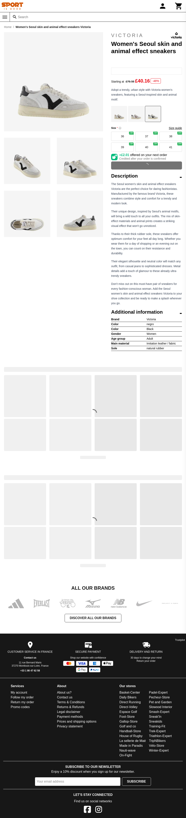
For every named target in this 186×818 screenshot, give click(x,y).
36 (127, 135)
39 (127, 146)
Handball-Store (130, 731)
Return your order (146, 661)
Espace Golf (128, 712)
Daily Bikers (127, 697)
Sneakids (155, 721)
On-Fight (125, 755)
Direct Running (130, 702)
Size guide (175, 128)
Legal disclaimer (68, 712)
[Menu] (5, 17)
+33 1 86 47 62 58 (30, 670)
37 (151, 135)
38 (175, 135)
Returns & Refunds (70, 707)
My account (19, 692)
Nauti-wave (127, 750)
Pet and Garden (160, 702)
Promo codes (20, 707)
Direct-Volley (128, 707)
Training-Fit (157, 726)
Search (23, 17)
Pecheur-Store (159, 697)
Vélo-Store (156, 745)
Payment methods (70, 716)
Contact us (30, 657)
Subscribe (136, 781)
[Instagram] (99, 810)
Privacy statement (70, 726)
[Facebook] (87, 810)
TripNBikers (157, 741)
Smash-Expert (159, 712)
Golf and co (127, 726)
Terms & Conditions (71, 702)
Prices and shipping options (76, 721)
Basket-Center (129, 692)
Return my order (22, 702)
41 (175, 146)
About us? (64, 692)
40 (151, 146)
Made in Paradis (131, 745)
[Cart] (179, 6)
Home (7, 27)
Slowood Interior (160, 707)
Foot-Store (127, 716)
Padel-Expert (158, 692)
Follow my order (22, 697)
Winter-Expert (159, 750)
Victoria (146, 35)
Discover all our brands (93, 618)
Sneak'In (155, 716)
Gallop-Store (128, 721)
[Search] (14, 17)
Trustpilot (180, 640)
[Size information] (120, 128)
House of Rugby (131, 736)
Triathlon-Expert (160, 736)
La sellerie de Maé (132, 741)
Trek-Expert (157, 731)
